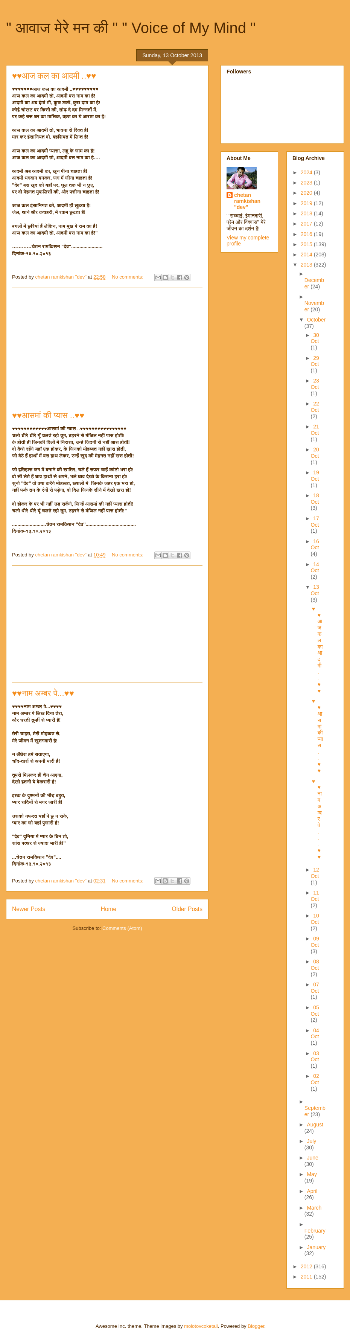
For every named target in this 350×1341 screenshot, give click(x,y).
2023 (307, 183)
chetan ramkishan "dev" (247, 201)
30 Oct (315, 338)
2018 (307, 213)
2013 (307, 265)
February (315, 1231)
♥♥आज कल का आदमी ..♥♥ (54, 76)
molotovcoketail (201, 1326)
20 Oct (315, 452)
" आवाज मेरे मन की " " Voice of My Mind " (131, 28)
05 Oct (315, 1010)
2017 (307, 224)
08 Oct (315, 965)
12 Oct (315, 873)
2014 (307, 254)
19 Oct (315, 475)
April (312, 1191)
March (314, 1208)
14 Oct (315, 567)
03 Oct (315, 1056)
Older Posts (187, 909)
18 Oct (315, 498)
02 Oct (315, 1079)
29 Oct (315, 361)
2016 (307, 234)
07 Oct (315, 987)
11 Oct (315, 896)
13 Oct (315, 590)
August (315, 1125)
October (316, 320)
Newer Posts (28, 909)
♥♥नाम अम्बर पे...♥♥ (43, 693)
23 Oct (315, 384)
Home (109, 909)
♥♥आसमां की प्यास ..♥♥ (48, 415)
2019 (307, 203)
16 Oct (315, 544)
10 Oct (315, 919)
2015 (307, 244)
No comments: (128, 277)
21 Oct (315, 430)
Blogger (256, 1326)
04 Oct (315, 1033)
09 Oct (315, 942)
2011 (307, 1277)
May (312, 1174)
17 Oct (315, 521)
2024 (307, 172)
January (316, 1247)
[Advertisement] (107, 346)
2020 (307, 193)
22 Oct (315, 407)
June (312, 1158)
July (311, 1141)
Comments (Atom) (122, 928)
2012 (307, 1266)
